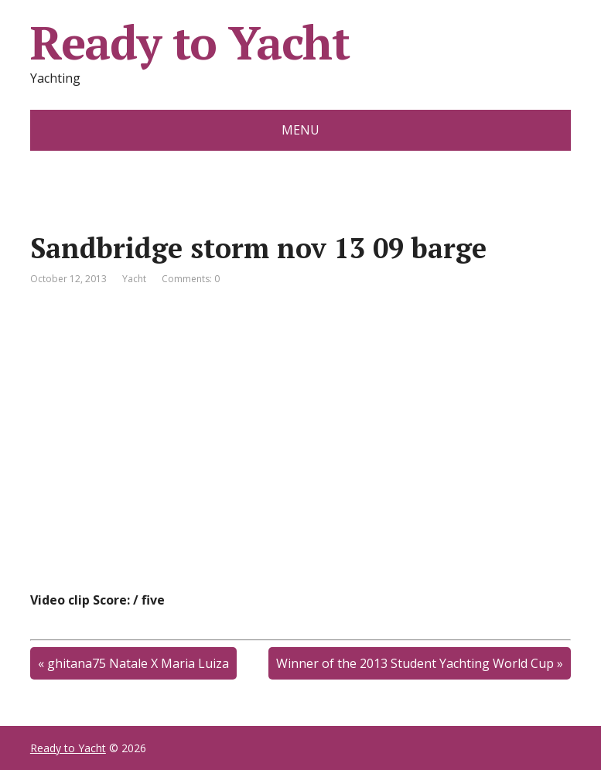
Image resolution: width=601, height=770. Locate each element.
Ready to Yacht (190, 42)
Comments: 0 (191, 278)
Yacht (134, 278)
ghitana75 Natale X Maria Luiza (138, 663)
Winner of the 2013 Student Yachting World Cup (415, 663)
